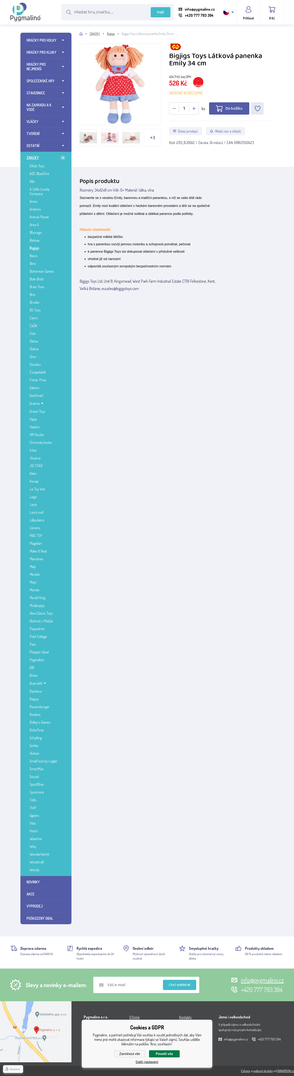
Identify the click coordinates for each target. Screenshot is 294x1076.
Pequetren (37, 628)
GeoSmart (36, 395)
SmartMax (36, 769)
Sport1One (37, 784)
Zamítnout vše (129, 1054)
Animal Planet (39, 217)
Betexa (34, 240)
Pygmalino (37, 659)
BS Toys (35, 310)
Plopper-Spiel (39, 652)
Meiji (33, 566)
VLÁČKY (32, 121)
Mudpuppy (37, 605)
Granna (35, 403)
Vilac (33, 823)
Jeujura (35, 458)
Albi (32, 181)
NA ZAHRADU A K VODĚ (39, 107)
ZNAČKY (33, 157)
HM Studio (37, 434)
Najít (160, 12)
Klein (33, 473)
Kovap (34, 481)
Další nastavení (147, 1062)
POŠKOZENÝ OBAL (40, 918)
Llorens (35, 528)
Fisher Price (38, 380)
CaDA (33, 325)
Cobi (33, 333)
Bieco (33, 255)
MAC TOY (36, 535)
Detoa (34, 341)
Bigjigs (34, 248)
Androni (35, 209)
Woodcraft (37, 862)
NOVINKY (33, 882)
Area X (34, 224)
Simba (34, 745)
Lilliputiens (37, 520)
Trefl (33, 807)
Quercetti (36, 683)
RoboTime (37, 730)
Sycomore (37, 792)
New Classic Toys (41, 613)
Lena (33, 504)
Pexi (33, 644)
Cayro (34, 318)
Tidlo (33, 800)
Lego (33, 496)
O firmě (134, 1017)
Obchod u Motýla (41, 621)
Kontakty (185, 1017)
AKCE (31, 894)
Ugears (34, 815)
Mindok (35, 574)
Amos (34, 201)
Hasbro (35, 427)
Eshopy (245, 1071)
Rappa (34, 699)
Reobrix (35, 714)
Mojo (33, 582)
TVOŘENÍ (33, 133)
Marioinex (36, 559)
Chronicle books (41, 442)
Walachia (36, 838)
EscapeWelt (38, 372)
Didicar (34, 349)
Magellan (36, 543)
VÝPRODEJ (35, 906)
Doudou (35, 364)
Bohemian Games (42, 271)
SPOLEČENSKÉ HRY (41, 81)
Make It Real (38, 551)
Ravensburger (40, 706)
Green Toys (37, 411)
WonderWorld (39, 854)
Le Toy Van (37, 489)
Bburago (36, 232)
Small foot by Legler (44, 761)
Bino (33, 263)
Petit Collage (38, 636)
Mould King (37, 597)
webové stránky (263, 1071)
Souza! (34, 776)
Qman (34, 675)
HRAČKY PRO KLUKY (41, 52)
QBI (32, 667)
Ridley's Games (40, 722)
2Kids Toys (37, 166)
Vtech (34, 831)
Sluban (34, 753)
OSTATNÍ (33, 145)
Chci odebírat (179, 985)
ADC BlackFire (39, 173)
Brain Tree (37, 287)
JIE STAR (36, 465)
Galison (34, 387)
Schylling (36, 738)
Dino (33, 356)
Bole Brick (37, 279)
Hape (33, 419)
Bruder (35, 302)
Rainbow (36, 691)
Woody (34, 869)
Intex (33, 450)
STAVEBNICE (36, 93)
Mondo (34, 590)
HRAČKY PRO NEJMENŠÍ (36, 66)
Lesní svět (37, 512)
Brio (32, 294)
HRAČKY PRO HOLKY (41, 40)
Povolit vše (164, 1054)
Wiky (33, 846)
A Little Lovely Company (40, 191)
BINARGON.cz (285, 1071)
